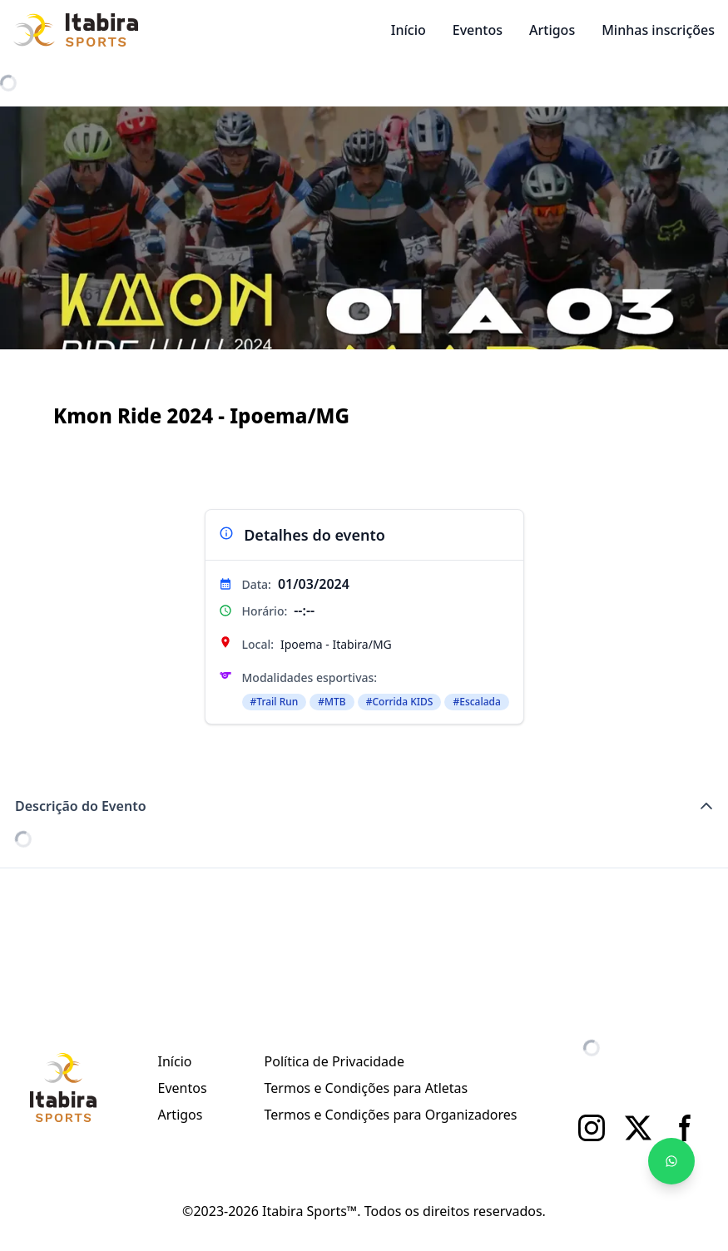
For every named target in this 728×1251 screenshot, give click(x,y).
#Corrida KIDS (399, 702)
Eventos (478, 30)
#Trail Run (274, 702)
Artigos (552, 30)
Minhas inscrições (658, 30)
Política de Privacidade (334, 1061)
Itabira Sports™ (309, 1211)
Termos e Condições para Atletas (366, 1088)
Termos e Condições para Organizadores (391, 1114)
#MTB (331, 702)
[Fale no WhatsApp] (671, 1161)
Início (408, 30)
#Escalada (476, 702)
